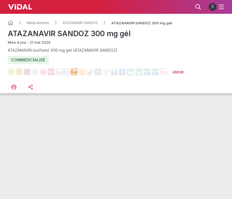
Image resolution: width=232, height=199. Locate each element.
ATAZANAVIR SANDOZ (80, 23)
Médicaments (38, 23)
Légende (177, 71)
